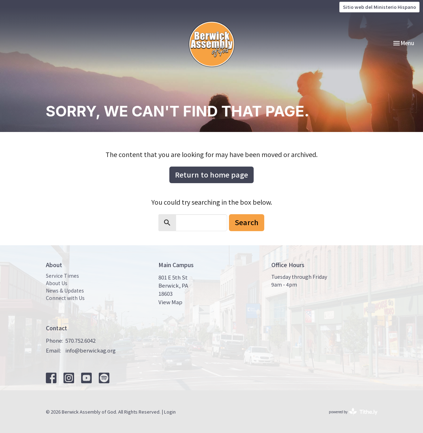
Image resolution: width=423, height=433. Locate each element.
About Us (56, 283)
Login (170, 411)
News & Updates (65, 290)
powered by (353, 411)
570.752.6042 (80, 340)
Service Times (62, 275)
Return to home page (211, 174)
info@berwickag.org (90, 350)
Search (247, 222)
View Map (170, 302)
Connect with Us (65, 297)
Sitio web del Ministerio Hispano (379, 7)
